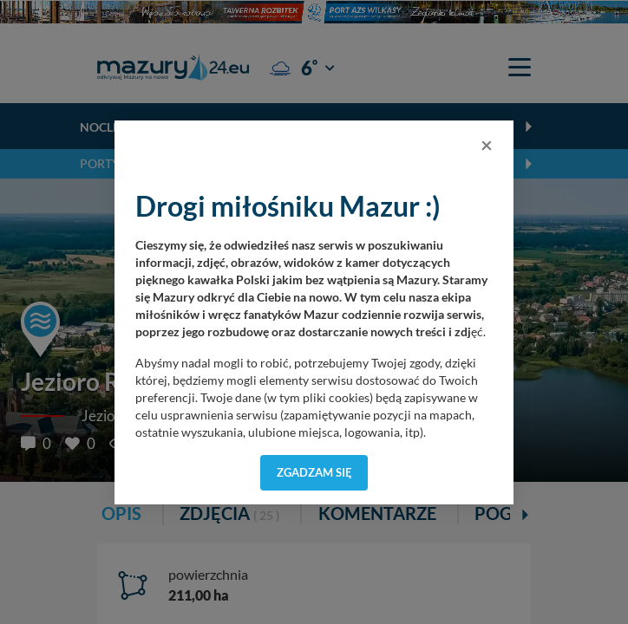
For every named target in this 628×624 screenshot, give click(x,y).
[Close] (487, 144)
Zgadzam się (314, 472)
